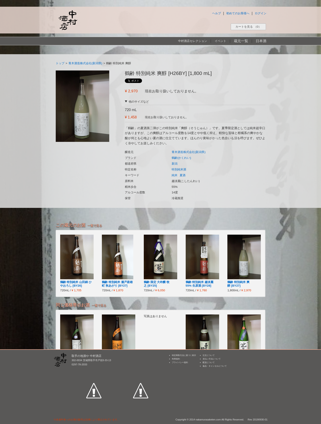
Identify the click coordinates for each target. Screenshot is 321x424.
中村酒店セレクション (192, 41)
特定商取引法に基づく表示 (184, 355)
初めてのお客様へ (237, 13)
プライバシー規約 (180, 362)
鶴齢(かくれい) (181, 157)
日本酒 (261, 41)
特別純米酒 (179, 169)
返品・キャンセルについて (215, 366)
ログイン (260, 13)
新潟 (174, 163)
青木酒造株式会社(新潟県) (85, 63)
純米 (174, 175)
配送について (209, 362)
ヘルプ (216, 13)
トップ (60, 63)
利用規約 (176, 359)
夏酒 (182, 175)
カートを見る (248, 26)
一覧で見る (95, 225)
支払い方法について (212, 359)
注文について (209, 355)
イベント (220, 41)
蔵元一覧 (241, 41)
